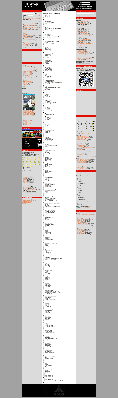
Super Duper (46, 303)
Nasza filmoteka (26, 45)
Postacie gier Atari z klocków (28, 41)
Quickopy (45, 271)
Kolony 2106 (25, 183)
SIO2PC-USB (79, 216)
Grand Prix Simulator (27, 193)
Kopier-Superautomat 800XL (49, 212)
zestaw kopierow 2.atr (48, 375)
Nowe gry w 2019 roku (27, 73)
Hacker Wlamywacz (47, 180)
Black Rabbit (46, 66)
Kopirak (45, 213)
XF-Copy (45, 366)
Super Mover (46, 307)
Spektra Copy (46, 298)
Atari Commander (47, 34)
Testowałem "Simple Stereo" (82, 223)
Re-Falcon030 (25, 36)
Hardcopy (45, 191)
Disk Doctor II (46, 107)
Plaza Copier (46, 265)
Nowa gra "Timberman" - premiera (83, 46)
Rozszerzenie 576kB (81, 229)
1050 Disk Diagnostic (48, 17)
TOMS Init (45, 324)
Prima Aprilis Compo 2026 (82, 32)
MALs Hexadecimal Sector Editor (50, 220)
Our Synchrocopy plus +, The (49, 260)
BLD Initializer (46, 67)
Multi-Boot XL (46, 237)
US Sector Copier (47, 353)
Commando (25, 179)
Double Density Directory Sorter (50, 145)
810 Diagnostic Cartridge (48, 22)
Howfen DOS (46, 194)
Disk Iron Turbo (47, 118)
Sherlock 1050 (46, 286)
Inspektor (24, 192)
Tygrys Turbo (79, 222)
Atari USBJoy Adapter (81, 161)
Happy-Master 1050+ (48, 186)
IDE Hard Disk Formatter (48, 199)
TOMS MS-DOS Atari (48, 325)
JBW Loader (46, 205)
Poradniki (24, 65)
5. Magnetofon (80, 185)
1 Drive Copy (46, 15)
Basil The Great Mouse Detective (29, 189)
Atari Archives (25, 122)
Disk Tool (45, 125)
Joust (24, 178)
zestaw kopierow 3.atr (48, 376)
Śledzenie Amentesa (81, 145)
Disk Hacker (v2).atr (49, 114)
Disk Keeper (46, 119)
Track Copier (46, 337)
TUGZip (88, 133)
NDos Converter (47, 252)
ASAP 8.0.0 (25, 40)
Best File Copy (46, 57)
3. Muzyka (79, 181)
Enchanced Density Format (49, 150)
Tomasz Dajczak (80, 138)
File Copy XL (46, 165)
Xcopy (45, 363)
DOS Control (46, 143)
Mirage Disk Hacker (47, 226)
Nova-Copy (46, 256)
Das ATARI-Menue (47, 96)
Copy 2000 (46, 84)
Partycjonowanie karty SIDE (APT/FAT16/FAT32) (32, 78)
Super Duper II (46, 304)
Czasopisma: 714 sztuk (27, 110)
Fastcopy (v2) (46, 154)
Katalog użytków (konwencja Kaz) (83, 173)
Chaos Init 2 (46, 77)
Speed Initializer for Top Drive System (51, 291)
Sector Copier (46, 277)
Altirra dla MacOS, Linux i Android (83, 23)
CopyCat (45, 90)
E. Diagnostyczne (81, 199)
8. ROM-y (79, 190)
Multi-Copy (46, 238)
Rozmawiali (78, 135)
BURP (45, 74)
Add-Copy (46, 24)
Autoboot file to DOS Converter (50, 43)
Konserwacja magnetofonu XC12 (29, 71)
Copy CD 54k (46, 86)
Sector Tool (46, 280)
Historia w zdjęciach (80, 26)
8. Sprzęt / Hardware (81, 56)
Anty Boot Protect (47, 30)
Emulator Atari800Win (27, 89)
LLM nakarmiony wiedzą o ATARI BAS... (84, 34)
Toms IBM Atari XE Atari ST (49, 320)
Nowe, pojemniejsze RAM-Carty (83, 159)
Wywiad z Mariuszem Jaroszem (83, 136)
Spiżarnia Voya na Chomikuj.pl (28, 115)
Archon (24, 186)
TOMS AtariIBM (47, 317)
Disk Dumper (46, 108)
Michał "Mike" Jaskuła (81, 140)
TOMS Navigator (47, 329)
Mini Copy (46, 225)
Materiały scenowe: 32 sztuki (28, 111)
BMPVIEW (25, 80)
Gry (79, 16)
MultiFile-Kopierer (47, 240)
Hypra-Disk (46, 197)
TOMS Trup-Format (47, 331)
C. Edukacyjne (80, 195)
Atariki (24, 118)
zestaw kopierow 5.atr (48, 379)
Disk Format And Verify (48, 110)
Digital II (45, 97)
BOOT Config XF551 (48, 70)
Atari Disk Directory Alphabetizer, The (51, 36)
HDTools (45, 192)
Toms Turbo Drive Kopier (48, 332)
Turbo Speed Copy (47, 344)
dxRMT (78, 37)
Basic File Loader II (47, 55)
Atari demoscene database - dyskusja (29, 200)
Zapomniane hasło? (80, 8)
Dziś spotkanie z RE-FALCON (28, 37)
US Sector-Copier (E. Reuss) (49, 356)
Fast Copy (46, 152)
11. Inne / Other (80, 59)
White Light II (46, 362)
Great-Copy (46, 178)
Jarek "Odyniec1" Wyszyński (82, 152)
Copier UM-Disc (47, 83)
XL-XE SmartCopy (47, 369)
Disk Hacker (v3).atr (49, 115)
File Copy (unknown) (48, 164)
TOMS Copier (46, 319)
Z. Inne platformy (81, 202)
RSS (39, 15)
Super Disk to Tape (47, 302)
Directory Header (47, 100)
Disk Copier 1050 (47, 103)
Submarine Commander (27, 175)
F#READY (79, 141)
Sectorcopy (46, 283)
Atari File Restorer (47, 40)
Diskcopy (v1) (46, 131)
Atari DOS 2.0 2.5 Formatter (49, 37)
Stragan (77, 158)
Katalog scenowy (79, 119)
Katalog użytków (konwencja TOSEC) (83, 206)
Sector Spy (46, 279)
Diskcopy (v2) (46, 132)
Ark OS (45, 33)
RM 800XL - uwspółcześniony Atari (83, 39)
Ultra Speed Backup (47, 350)
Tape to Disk (46, 316)
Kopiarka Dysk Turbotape (49, 210)
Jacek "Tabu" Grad (80, 150)
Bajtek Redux (25, 116)
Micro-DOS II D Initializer (48, 224)
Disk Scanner (46, 123)
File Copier (46, 157)
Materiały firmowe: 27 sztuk (28, 113)
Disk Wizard (46, 127)
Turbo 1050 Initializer (48, 340)
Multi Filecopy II (47, 232)
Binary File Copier (47, 61)
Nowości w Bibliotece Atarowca (28, 31)
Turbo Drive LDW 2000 (48, 343)
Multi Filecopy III (47, 233)
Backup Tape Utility (47, 50)
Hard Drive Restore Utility (49, 190)
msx (90, 126)
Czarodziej (46, 94)
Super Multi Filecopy (48, 309)
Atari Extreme (25, 39)
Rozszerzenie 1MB (80, 224)
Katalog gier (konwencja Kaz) (28, 152)
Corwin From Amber (48, 93)
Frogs (24, 176)
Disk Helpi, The (47, 117)
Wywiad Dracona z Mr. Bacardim (83, 137)
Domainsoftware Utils (48, 139)
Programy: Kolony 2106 (81, 162)
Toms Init (45, 323)
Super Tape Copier (47, 310)
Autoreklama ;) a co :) (81, 30)
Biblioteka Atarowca (26, 93)
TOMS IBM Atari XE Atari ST (49, 322)
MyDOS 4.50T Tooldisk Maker (49, 247)
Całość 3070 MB (26, 167)
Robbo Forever (25, 182)
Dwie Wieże (25, 188)
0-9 (24, 157)
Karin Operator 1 (47, 207)
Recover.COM (46, 273)
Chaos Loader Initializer (48, 80)
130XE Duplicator (47, 21)
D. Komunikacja (80, 197)
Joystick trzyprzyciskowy (81, 225)
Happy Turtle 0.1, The (48, 183)
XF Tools (45, 364)
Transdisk (45, 339)
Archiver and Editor (47, 31)
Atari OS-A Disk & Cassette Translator (51, 41)
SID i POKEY (79, 28)
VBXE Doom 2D (80, 41)
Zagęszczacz (46, 371)
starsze (40, 86)
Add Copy (46, 23)
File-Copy (45, 170)
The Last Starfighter (26, 187)
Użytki (83, 16)
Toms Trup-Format (47, 330)
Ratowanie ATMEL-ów (81, 219)
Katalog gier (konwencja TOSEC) (28, 169)
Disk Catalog (46, 101)
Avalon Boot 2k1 (47, 48)
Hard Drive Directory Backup (49, 189)
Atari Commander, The (48, 35)
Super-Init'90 (46, 312)
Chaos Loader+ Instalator (49, 81)
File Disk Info (46, 166)
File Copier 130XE (47, 158)
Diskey (45, 136)
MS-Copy (45, 229)
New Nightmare (47, 253)
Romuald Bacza (80, 144)
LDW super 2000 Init (48, 216)
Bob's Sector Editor (47, 68)
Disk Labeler (46, 120)
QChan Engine (25, 84)
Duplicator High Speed (48, 147)
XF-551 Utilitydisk (47, 365)
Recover (45, 272)
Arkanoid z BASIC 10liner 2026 (82, 21)
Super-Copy (46, 311)
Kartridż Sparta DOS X (27, 68)
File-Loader (46, 172)
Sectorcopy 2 (46, 284)
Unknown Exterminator (48, 352)
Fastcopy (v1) (46, 153)
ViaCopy (45, 357)
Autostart (45, 47)
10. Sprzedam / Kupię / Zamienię (83, 58)
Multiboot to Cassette (48, 236)
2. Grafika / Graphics (81, 51)
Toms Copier (46, 318)
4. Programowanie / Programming (83, 53)
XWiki (24, 119)
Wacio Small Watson (48, 358)
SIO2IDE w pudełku (80, 233)
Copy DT (45, 88)
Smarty (45, 287)
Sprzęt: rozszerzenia (81, 163)
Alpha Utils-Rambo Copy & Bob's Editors (52, 28)
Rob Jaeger (79, 149)
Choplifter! (25, 177)
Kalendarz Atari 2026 (27, 44)
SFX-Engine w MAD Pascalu (28, 67)
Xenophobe (25, 181)
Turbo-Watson (46, 345)
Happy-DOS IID (46, 185)
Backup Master (46, 49)
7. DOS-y (79, 188)
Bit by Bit (45, 62)
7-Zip (86, 133)
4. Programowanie (81, 183)
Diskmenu (46, 137)
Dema (87, 16)
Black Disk (46, 63)
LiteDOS (45, 218)
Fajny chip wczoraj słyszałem (82, 45)
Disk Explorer (46, 109)
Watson (45, 359)
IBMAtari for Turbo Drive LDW (49, 198)
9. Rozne (79, 192)
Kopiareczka (46, 209)
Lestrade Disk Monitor (48, 217)
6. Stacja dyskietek (81, 186)
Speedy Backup (47, 297)
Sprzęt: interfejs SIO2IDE (81, 167)
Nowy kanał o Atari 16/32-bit (28, 25)
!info (86, 124)
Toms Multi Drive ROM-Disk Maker (50, 326)
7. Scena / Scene (80, 55)
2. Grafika (79, 179)
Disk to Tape (46, 124)
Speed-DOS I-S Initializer (48, 293)
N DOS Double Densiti (48, 250)
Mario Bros (25, 180)
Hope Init (45, 193)
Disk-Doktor (46, 133)
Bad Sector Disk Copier (48, 53)
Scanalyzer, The (47, 276)
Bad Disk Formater (47, 51)
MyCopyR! (46, 246)
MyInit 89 (45, 249)
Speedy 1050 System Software (50, 296)
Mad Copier (46, 219)
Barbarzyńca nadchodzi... (27, 35)
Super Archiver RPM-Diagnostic (50, 300)
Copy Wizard (46, 89)
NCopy (45, 251)
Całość (25, 171)
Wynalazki (78, 213)
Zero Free (45, 372)
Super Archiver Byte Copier (49, 299)
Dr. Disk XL (46, 146)
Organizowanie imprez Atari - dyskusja (29, 199)
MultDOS (45, 231)
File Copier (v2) (47, 160)
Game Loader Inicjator (48, 177)
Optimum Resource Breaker (49, 259)
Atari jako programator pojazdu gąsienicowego (31, 33)
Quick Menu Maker (47, 270)
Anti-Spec (45, 29)
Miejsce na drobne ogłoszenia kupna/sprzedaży (86, 165)
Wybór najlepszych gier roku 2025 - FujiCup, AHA (32, 27)
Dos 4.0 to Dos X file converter (50, 140)
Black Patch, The (47, 64)
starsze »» (39, 47)
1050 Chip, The (46, 16)
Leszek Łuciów (79, 146)
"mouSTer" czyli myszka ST (82, 160)
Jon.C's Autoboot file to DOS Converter (51, 206)
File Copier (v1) (47, 159)
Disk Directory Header (48, 106)
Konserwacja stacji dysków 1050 (29, 70)
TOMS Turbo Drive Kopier (49, 333)
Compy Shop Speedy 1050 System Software (52, 82)
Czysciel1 (45, 95)
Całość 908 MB (80, 204)
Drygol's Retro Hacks (27, 123)
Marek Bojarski (80, 153)
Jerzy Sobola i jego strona (82, 25)
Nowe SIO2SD (79, 217)
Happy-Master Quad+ (48, 187)
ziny (86, 131)
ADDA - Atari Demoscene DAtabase (83, 118)
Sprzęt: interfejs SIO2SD (81, 168)
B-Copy (45, 56)
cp (93, 121)
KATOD (78, 142)
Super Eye (46, 305)
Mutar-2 (45, 244)
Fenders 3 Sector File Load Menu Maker (51, 156)
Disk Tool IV (46, 126)
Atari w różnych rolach (81, 232)
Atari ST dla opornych (27, 81)
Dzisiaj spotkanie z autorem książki (29, 30)
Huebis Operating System (49, 196)
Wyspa (24, 185)
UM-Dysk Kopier (47, 351)
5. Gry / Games (80, 54)
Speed (45, 289)
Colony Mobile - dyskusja (27, 201)
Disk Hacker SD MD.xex (50, 113)
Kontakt (23, 126)
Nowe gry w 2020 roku (27, 72)
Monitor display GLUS (48, 227)
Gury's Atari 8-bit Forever (27, 120)
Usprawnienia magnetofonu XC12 (29, 69)
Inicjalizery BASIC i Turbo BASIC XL (51, 200)
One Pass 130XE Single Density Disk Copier (52, 258)
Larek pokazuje (26, 75)
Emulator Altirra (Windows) (28, 91)
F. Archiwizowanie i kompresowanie (84, 201)
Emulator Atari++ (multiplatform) (28, 90)
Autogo (45, 44)
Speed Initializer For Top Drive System (51, 292)
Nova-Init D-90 (46, 257)
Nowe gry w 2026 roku (27, 66)
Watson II (45, 360)
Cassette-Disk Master (48, 76)
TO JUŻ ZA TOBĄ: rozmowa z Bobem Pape (85, 147)
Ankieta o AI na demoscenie (28, 23)
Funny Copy (46, 174)
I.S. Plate (45, 204)
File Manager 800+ (47, 167)
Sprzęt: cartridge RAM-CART (82, 164)
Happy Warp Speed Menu (49, 184)
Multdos (45, 230)
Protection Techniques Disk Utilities (51, 267)
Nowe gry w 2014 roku (27, 82)
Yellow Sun (46, 370)
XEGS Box (79, 231)
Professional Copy (47, 266)
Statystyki (24, 203)
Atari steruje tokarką (80, 234)
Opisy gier (24, 174)
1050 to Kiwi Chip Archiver (49, 20)
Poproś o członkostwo (88, 8)
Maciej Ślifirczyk (80, 151)
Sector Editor (46, 278)
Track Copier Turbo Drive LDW (50, 338)
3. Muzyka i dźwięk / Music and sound (84, 52)
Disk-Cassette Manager (48, 130)
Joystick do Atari (80, 221)
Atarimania (25, 121)
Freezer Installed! (47, 173)
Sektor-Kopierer (47, 285)
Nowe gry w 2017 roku (27, 74)
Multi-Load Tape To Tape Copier (50, 243)
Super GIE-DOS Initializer (48, 306)
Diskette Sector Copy (48, 134)
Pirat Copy (46, 264)
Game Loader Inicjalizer (48, 176)
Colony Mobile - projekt (26, 202)
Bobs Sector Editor (47, 69)
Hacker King (46, 179)
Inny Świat (25, 191)
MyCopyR (45, 245)
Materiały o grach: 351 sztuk (28, 114)
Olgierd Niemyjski (80, 154)
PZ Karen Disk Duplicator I (49, 269)
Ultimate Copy (46, 349)
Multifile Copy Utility (48, 239)
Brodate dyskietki (26, 43)
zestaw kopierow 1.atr (48, 373)
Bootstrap (46, 73)
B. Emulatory (80, 194)
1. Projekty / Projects (81, 50)
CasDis (45, 75)
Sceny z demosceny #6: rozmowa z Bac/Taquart (32, 18)
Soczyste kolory (80, 230)
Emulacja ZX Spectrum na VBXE (29, 76)
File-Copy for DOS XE (48, 171)
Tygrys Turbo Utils (47, 346)
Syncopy (45, 313)
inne (31, 166)
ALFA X (45, 27)
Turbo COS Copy (47, 342)
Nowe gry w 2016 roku (27, 77)
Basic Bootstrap (47, 54)
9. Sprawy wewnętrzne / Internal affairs (84, 57)
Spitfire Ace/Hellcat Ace (27, 184)
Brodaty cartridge (26, 29)
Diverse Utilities (47, 138)
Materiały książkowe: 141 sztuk (28, 112)
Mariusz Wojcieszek (80, 143)
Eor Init (45, 151)
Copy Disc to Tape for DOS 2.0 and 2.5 (51, 87)
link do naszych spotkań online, (82, 69)
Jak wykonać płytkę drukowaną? (83, 227)
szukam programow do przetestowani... (84, 43)
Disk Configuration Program (49, 102)
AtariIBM (45, 42)
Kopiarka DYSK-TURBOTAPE (49, 211)
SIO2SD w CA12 (80, 218)
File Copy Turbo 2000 (48, 163)
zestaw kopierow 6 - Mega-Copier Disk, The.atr (53, 380)
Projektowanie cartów (81, 220)
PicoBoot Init (46, 263)
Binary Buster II (47, 60)
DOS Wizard (46, 144)
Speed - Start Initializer (48, 290)
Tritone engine (25, 83)
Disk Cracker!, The (47, 104)
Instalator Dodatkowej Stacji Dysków (51, 203)
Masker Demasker (47, 223)
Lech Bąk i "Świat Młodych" (82, 139)
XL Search (25, 124)
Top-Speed (46, 336)
